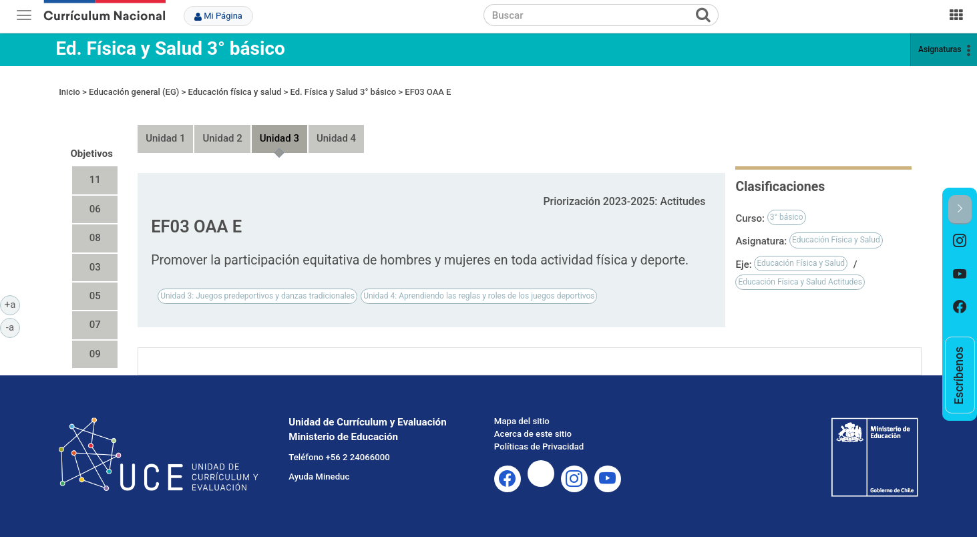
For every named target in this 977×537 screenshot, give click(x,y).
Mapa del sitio (522, 421)
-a (13, 326)
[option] (960, 241)
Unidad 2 (222, 138)
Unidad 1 (165, 138)
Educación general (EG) (134, 92)
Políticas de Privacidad (539, 446)
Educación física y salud (235, 92)
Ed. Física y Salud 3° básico (170, 48)
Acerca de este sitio (533, 434)
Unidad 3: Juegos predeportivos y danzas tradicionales (257, 296)
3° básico (786, 217)
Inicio (69, 92)
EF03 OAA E (428, 92)
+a (12, 304)
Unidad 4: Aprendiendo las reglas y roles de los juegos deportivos (478, 296)
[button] (960, 209)
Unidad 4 (336, 138)
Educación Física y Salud (836, 239)
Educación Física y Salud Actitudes (799, 282)
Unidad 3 (279, 138)
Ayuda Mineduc (318, 477)
